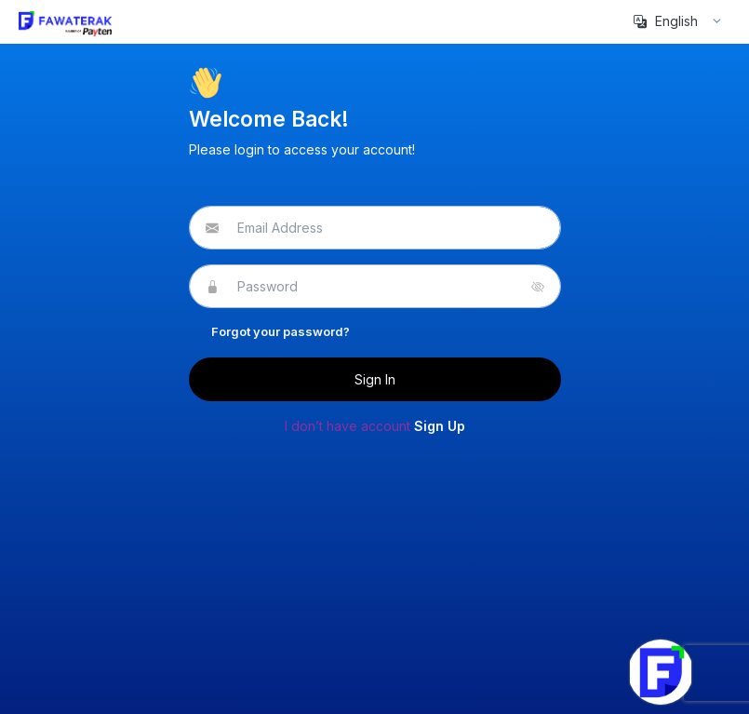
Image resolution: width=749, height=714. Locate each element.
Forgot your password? (280, 331)
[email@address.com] (374, 228)
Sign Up (439, 426)
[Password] (374, 286)
